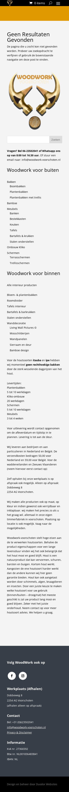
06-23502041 (30, 151)
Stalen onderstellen (22, 241)
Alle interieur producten (22, 285)
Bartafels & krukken (22, 236)
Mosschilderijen (19, 333)
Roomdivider (15, 300)
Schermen (13, 253)
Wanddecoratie (16, 323)
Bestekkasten (18, 219)
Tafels (13, 230)
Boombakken (18, 186)
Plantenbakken (19, 191)
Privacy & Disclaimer (19, 732)
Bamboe (12, 203)
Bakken (11, 182)
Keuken (14, 224)
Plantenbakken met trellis (25, 197)
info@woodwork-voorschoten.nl (41, 159)
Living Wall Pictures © (23, 327)
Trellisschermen (20, 263)
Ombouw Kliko (16, 247)
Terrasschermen (20, 257)
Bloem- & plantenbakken (22, 295)
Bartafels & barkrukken (21, 312)
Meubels (12, 209)
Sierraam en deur (20, 344)
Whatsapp (48, 151)
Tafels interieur (16, 306)
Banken (14, 213)
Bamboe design (19, 350)
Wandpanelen (18, 339)
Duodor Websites (46, 784)
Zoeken (55, 139)
